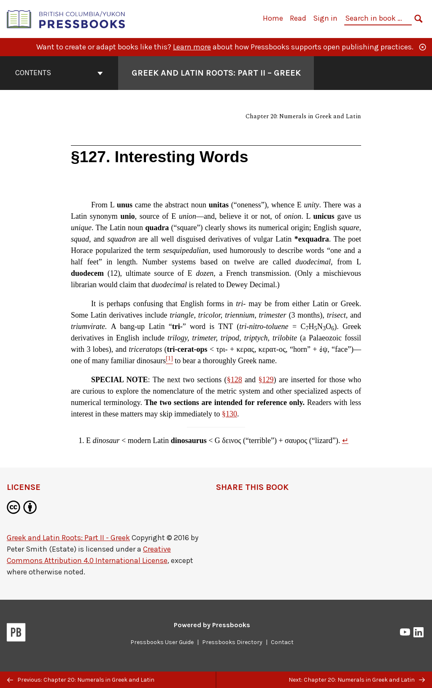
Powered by (212, 625)
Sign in (325, 18)
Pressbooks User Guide (162, 642)
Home (273, 18)
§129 (266, 379)
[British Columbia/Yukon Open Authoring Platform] (66, 18)
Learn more (192, 47)
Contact (282, 642)
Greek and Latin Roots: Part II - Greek (68, 537)
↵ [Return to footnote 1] (345, 440)
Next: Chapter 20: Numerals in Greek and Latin (357, 679)
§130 (229, 414)
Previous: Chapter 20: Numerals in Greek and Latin (80, 679)
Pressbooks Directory (232, 642)
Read (298, 18)
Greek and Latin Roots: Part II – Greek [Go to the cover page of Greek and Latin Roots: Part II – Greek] (216, 73)
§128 (234, 379)
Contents (59, 72)
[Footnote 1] (169, 360)
